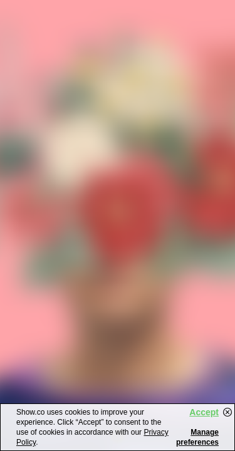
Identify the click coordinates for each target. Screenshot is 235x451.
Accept (204, 412)
